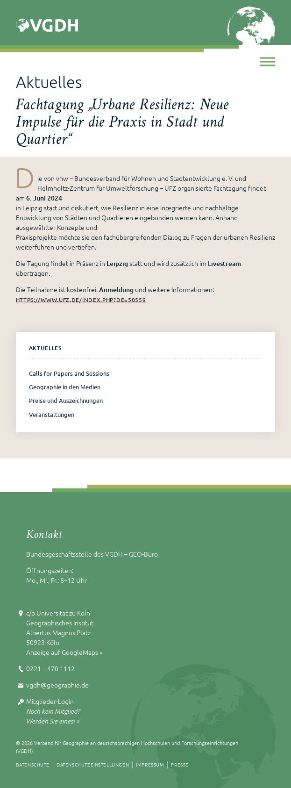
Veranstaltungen (51, 414)
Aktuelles (45, 348)
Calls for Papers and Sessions (69, 373)
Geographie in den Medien (64, 387)
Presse (180, 764)
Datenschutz (33, 764)
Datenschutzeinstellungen (93, 764)
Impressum (150, 764)
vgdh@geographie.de (57, 684)
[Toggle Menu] (267, 61)
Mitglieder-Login (50, 701)
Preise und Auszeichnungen (66, 400)
